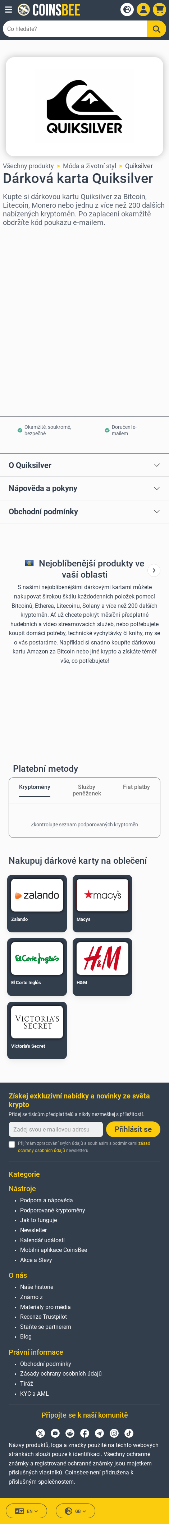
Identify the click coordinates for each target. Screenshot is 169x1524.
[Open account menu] (143, 9)
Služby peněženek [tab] (87, 790)
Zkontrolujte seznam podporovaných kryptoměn (84, 824)
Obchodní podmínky (43, 511)
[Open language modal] (127, 9)
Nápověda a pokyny (43, 488)
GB (75, 1511)
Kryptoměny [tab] (34, 787)
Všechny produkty (28, 166)
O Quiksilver (30, 465)
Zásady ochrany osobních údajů (61, 1373)
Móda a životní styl (89, 166)
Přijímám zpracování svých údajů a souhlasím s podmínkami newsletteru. (84, 1147)
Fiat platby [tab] (136, 787)
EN (26, 1511)
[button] (8, 10)
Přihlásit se (133, 1129)
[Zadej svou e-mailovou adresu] (56, 1129)
